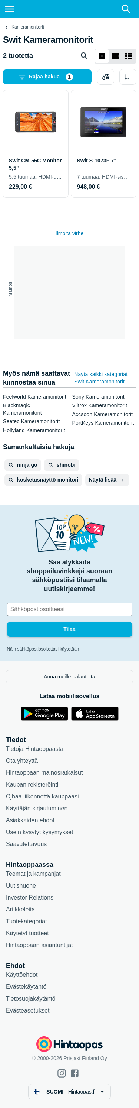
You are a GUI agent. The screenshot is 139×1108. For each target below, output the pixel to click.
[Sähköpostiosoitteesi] (69, 609)
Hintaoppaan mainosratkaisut (44, 773)
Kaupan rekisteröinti (32, 784)
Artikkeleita (20, 909)
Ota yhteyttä (22, 761)
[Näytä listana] (115, 56)
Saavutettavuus (26, 844)
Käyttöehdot (21, 975)
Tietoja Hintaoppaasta (34, 749)
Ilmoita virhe (69, 233)
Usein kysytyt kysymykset (39, 832)
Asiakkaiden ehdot (30, 820)
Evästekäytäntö (26, 987)
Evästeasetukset (27, 1010)
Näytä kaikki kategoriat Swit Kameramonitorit (101, 378)
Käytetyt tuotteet (27, 933)
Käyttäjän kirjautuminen (36, 808)
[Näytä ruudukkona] (102, 56)
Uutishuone (21, 885)
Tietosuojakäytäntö (31, 998)
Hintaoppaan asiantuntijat (39, 945)
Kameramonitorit (27, 27)
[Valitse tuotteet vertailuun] (105, 76)
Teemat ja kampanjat (33, 874)
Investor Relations (29, 897)
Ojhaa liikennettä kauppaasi (42, 796)
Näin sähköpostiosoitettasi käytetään (43, 649)
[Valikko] (9, 9)
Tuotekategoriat (26, 921)
